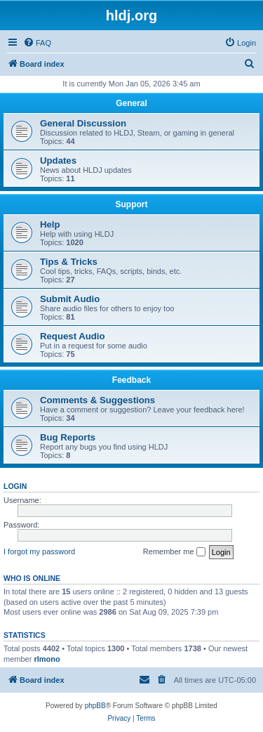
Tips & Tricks (68, 261)
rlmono (47, 659)
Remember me (174, 552)
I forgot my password (39, 551)
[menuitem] (37, 42)
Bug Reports (67, 437)
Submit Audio (70, 299)
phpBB (95, 706)
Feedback (131, 380)
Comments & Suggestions (97, 400)
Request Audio (72, 336)
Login (15, 486)
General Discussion (83, 123)
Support (132, 204)
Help (50, 224)
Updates (58, 160)
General (131, 103)
